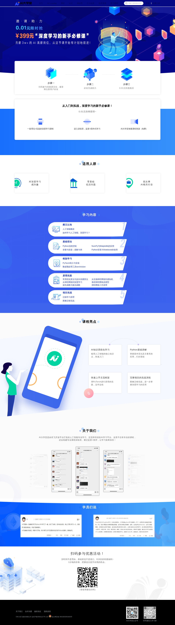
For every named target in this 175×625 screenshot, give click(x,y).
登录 (147, 3)
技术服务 (102, 3)
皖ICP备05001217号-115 (40, 617)
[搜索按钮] (126, 3)
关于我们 (19, 611)
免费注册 (156, 3)
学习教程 (114, 3)
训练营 (80, 3)
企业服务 (90, 3)
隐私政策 (47, 611)
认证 (71, 3)
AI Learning (52, 3)
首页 (41, 3)
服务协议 (37, 611)
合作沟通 (28, 611)
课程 (63, 3)
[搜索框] (133, 3)
